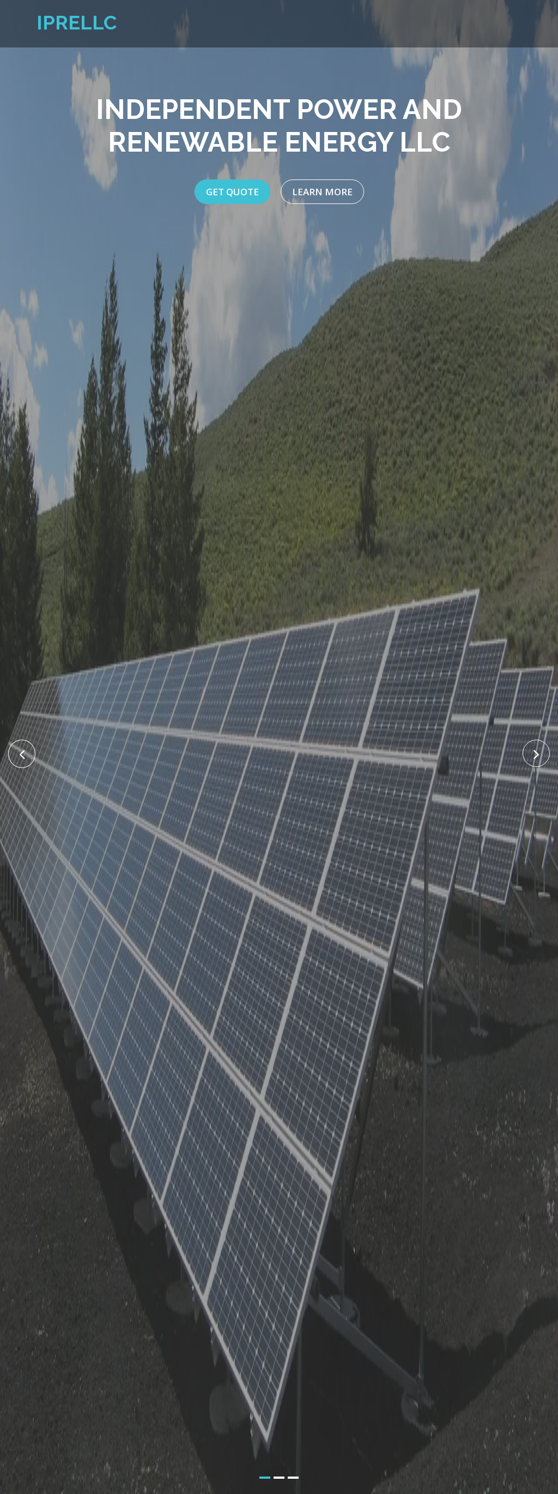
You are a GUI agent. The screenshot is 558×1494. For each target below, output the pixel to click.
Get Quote (232, 191)
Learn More (322, 191)
